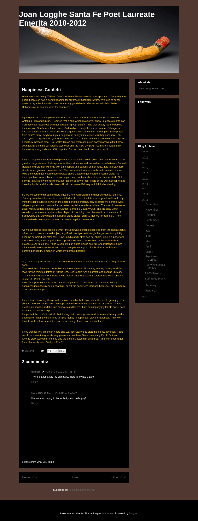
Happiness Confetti (151, 258)
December (152, 204)
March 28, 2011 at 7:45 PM (61, 371)
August (149, 225)
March (149, 251)
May (148, 241)
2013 (145, 189)
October (150, 214)
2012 (145, 194)
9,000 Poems (153, 273)
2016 (145, 173)
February (151, 285)
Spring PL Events (155, 278)
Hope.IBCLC (38, 393)
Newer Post (30, 477)
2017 (145, 168)
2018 (145, 162)
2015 (145, 178)
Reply (34, 381)
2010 (145, 297)
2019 (145, 157)
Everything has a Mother (155, 266)
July (148, 230)
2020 (145, 152)
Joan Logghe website (151, 88)
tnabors (36, 371)
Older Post (118, 477)
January (150, 290)
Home (75, 477)
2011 (145, 199)
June (148, 235)
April (148, 246)
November (152, 209)
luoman (109, 513)
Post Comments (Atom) (81, 489)
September (152, 220)
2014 (145, 184)
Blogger (133, 513)
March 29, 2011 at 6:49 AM (62, 393)
